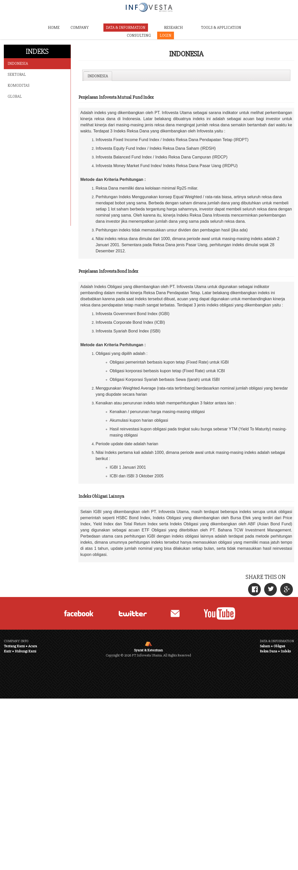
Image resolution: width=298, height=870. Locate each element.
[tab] (98, 76)
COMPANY (80, 27)
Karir (7, 651)
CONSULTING (139, 35)
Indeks (286, 651)
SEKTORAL (17, 74)
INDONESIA (18, 63)
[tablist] (186, 75)
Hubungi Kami (25, 651)
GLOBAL (15, 96)
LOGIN (165, 35)
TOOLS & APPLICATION (221, 27)
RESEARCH (173, 27)
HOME (54, 27)
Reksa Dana (268, 651)
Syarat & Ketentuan (148, 650)
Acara (32, 646)
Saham (265, 646)
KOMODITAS (19, 85)
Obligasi (279, 646)
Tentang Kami (14, 646)
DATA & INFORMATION (125, 27)
